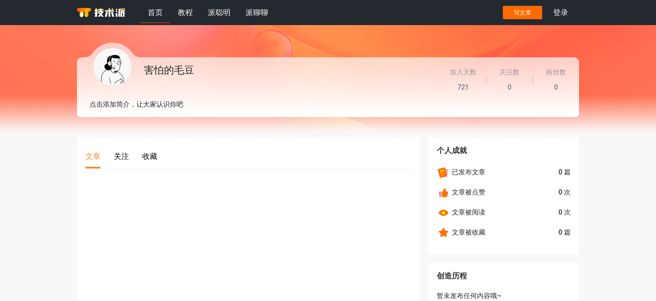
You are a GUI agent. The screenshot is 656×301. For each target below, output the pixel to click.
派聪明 (219, 12)
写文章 (522, 12)
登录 (560, 12)
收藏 (149, 156)
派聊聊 (257, 12)
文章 (92, 156)
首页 (155, 12)
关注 (121, 156)
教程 (185, 12)
